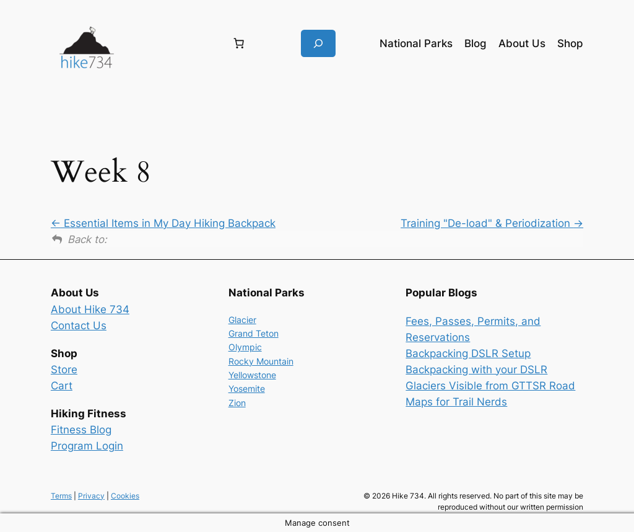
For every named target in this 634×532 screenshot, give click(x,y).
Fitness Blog (81, 429)
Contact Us (78, 325)
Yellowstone (252, 375)
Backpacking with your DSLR (476, 369)
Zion (237, 402)
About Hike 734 (90, 309)
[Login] (172, 43)
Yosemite (246, 388)
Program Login (87, 446)
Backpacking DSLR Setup (468, 353)
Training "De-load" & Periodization (492, 223)
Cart (61, 385)
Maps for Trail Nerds (456, 402)
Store (64, 369)
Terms (61, 495)
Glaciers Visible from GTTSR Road (490, 385)
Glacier (242, 319)
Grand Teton (253, 333)
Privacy (91, 495)
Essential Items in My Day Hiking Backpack (163, 223)
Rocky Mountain (260, 361)
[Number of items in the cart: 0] (239, 43)
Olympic (245, 347)
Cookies (125, 495)
